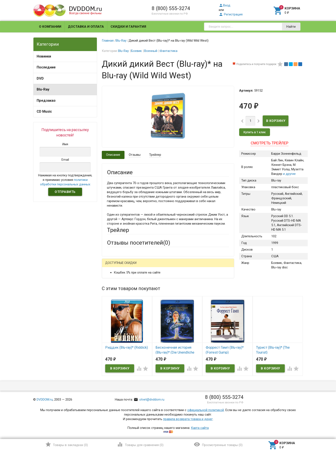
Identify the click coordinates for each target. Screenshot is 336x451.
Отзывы (135, 155)
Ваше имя (114, 281)
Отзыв (111, 328)
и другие (289, 174)
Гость (112, 266)
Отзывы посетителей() (138, 242)
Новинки (44, 56)
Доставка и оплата (86, 27)
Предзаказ (46, 100)
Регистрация (231, 14)
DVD (40, 78)
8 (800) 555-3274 (171, 8)
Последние (46, 67)
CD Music (44, 111)
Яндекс (187, 266)
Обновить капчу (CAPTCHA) (161, 379)
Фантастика (168, 51)
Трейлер (155, 155)
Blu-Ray (43, 89)
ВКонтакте (160, 266)
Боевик (136, 51)
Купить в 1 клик (254, 132)
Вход (224, 5)
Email (110, 293)
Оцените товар (118, 321)
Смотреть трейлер (269, 143)
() (66, 444)
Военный (150, 51)
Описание (113, 155)
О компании (50, 27)
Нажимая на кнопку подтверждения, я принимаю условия (65, 179)
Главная (108, 40)
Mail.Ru (134, 266)
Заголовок (115, 309)
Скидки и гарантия (128, 27)
